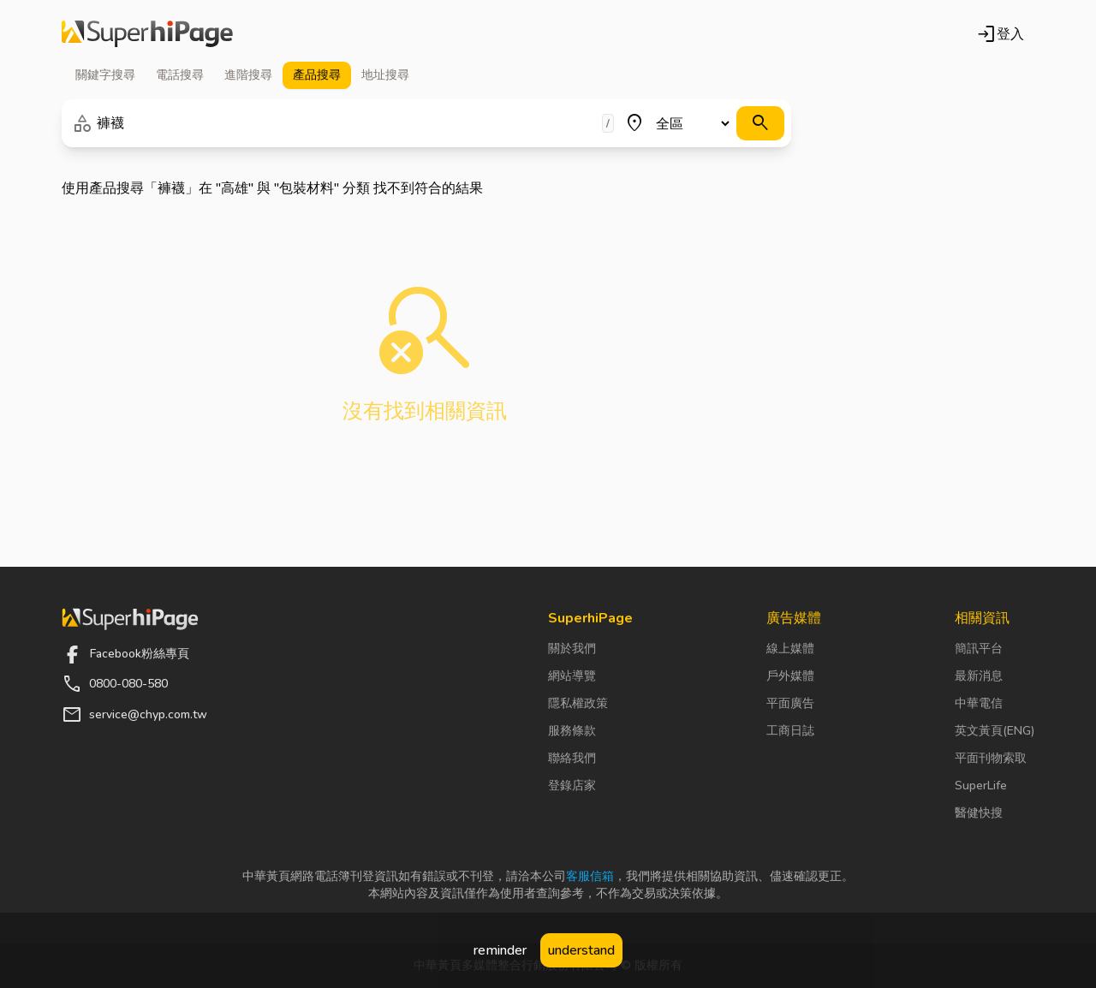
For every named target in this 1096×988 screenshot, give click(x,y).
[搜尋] (760, 123)
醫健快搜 (979, 813)
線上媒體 (790, 648)
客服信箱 (590, 876)
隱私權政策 (578, 703)
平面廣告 (790, 703)
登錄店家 (572, 785)
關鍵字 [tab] (105, 75)
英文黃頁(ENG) (994, 731)
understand (581, 950)
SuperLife (981, 785)
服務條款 (572, 731)
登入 (1000, 34)
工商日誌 (790, 731)
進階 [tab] (248, 75)
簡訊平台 (979, 648)
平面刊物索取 (991, 758)
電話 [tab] (180, 75)
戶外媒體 (790, 676)
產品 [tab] (317, 75)
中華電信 (979, 703)
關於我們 (572, 648)
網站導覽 (572, 676)
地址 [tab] (385, 75)
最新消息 (979, 676)
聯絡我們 (572, 758)
